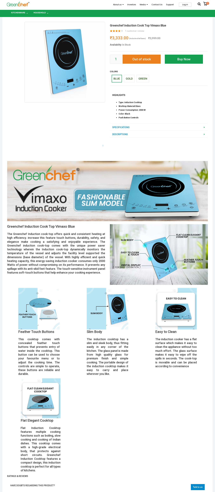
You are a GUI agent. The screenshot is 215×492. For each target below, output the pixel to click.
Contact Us (156, 4)
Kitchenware (18, 13)
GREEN (142, 78)
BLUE (117, 78)
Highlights (118, 95)
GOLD (129, 78)
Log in (185, 4)
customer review (134, 31)
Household (40, 13)
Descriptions (120, 134)
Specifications (121, 127)
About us (118, 4)
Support (170, 4)
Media (144, 4)
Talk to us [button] (198, 487)
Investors (131, 4)
